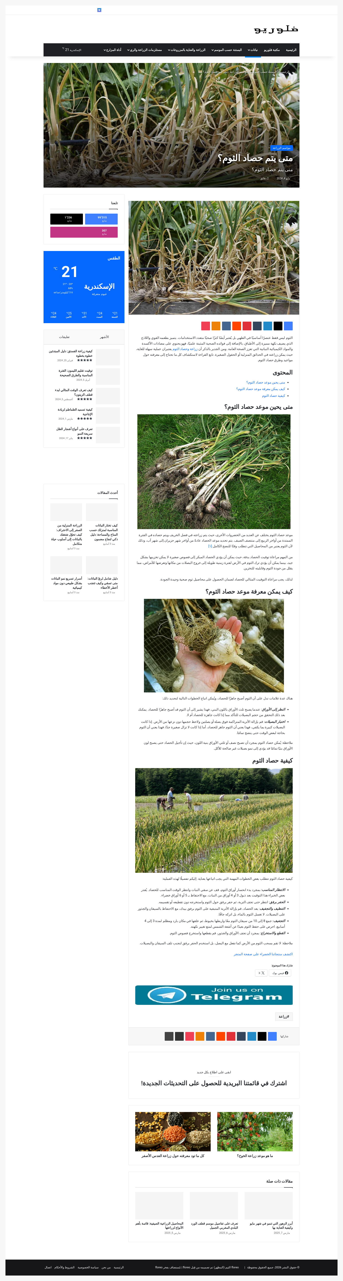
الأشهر (104, 337)
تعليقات (64, 337)
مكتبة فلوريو (272, 50)
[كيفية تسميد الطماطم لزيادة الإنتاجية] (106, 418)
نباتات (254, 50)
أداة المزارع (113, 50)
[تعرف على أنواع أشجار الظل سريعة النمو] (106, 437)
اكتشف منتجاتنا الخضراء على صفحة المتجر (263, 954)
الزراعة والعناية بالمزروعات (188, 50)
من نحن (106, 1267)
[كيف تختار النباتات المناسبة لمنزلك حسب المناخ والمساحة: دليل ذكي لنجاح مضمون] (102, 517)
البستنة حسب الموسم (228, 50)
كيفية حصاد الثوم (273, 396)
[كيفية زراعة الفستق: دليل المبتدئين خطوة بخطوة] (106, 359)
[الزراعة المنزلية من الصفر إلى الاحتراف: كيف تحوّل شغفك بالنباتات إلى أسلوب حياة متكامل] (66, 517)
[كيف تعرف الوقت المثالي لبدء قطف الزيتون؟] (106, 398)
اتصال (48, 1267)
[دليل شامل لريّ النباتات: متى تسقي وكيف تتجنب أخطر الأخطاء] (102, 570)
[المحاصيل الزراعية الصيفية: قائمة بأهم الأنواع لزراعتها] (159, 1205)
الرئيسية (291, 50)
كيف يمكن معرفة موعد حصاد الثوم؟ (260, 389)
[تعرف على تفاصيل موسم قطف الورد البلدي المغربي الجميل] (214, 1205)
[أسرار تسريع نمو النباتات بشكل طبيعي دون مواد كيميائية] (66, 570)
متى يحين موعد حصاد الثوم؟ (265, 382)
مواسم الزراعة (239, 71)
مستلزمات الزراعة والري (146, 50)
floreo (159, 1267)
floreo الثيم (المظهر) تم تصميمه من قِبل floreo (211, 1267)
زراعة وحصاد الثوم (185, 349)
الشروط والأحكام (64, 1267)
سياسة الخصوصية (88, 1267)
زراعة (283, 1016)
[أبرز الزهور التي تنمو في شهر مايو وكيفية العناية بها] (269, 1205)
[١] (210, 546)
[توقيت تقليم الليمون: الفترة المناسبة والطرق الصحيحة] (106, 379)
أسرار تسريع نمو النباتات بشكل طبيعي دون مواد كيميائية (66, 587)
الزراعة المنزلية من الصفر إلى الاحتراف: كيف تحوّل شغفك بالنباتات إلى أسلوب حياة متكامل (66, 539)
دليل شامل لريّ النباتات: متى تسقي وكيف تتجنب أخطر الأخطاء (103, 587)
